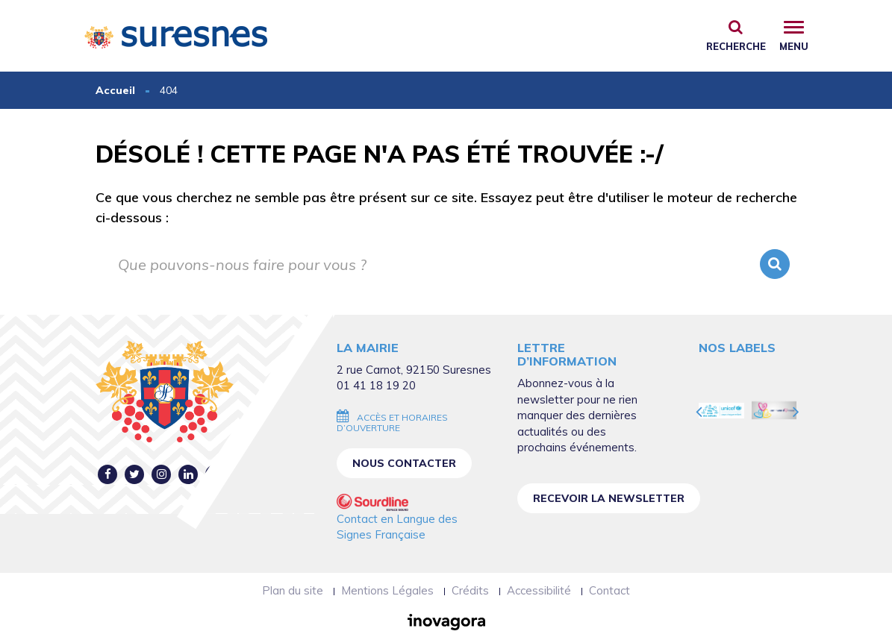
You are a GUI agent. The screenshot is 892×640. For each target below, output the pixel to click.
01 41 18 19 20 (376, 385)
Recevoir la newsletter (608, 498)
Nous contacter (404, 463)
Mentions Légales (387, 590)
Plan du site (292, 590)
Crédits (470, 590)
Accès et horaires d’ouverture (392, 422)
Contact (609, 590)
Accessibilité (539, 590)
